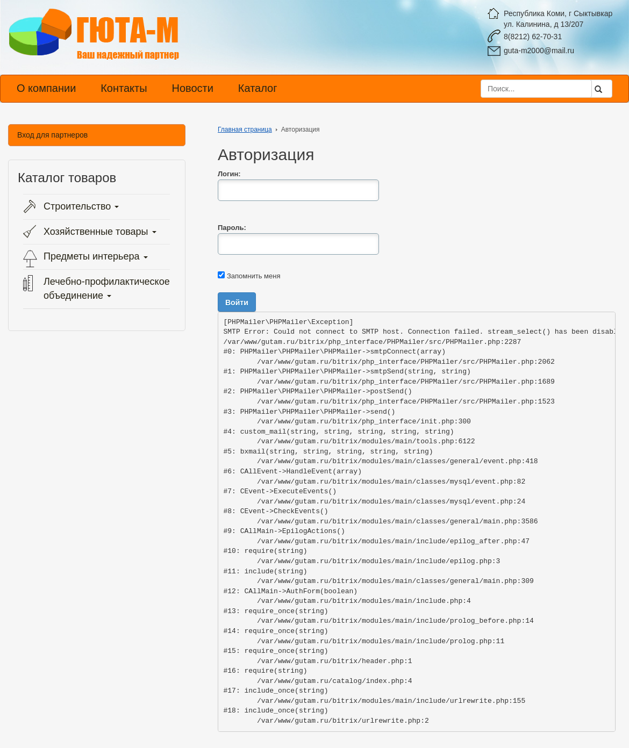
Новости (192, 88)
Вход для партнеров (52, 135)
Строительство (81, 206)
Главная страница (245, 129)
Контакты (124, 88)
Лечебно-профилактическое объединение (107, 288)
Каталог (257, 88)
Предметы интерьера (96, 256)
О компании (46, 88)
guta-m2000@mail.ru (539, 50)
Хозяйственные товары (100, 231)
